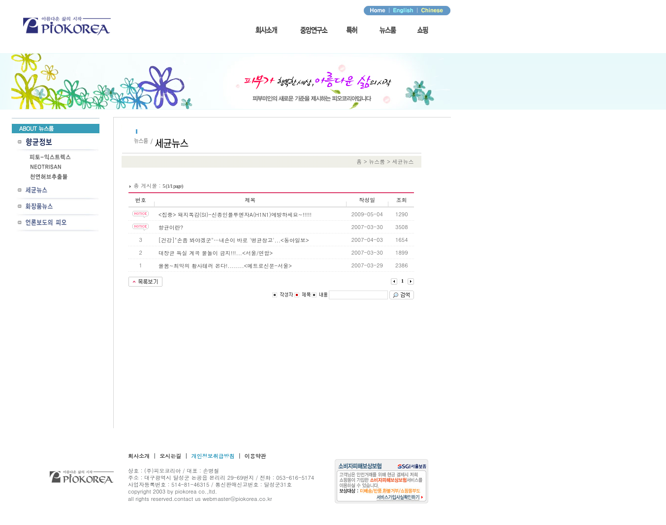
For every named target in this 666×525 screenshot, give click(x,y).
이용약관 (255, 456)
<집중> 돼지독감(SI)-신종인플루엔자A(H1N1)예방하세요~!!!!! (235, 214)
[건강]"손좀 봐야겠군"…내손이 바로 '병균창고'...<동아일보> (234, 240)
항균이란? (171, 227)
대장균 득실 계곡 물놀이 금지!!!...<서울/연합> (216, 253)
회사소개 (139, 456)
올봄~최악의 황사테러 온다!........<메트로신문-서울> (225, 265)
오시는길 (170, 456)
